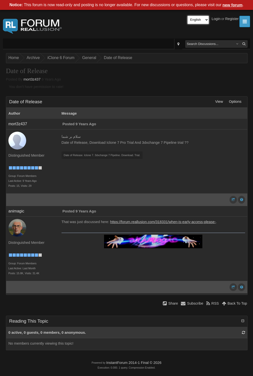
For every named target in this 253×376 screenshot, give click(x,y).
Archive (33, 58)
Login (216, 19)
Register (232, 19)
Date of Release (118, 58)
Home (13, 58)
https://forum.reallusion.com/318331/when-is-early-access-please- (163, 222)
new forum (233, 5)
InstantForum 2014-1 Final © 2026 (133, 363)
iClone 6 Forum (60, 58)
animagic (16, 211)
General (89, 58)
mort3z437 (32, 79)
